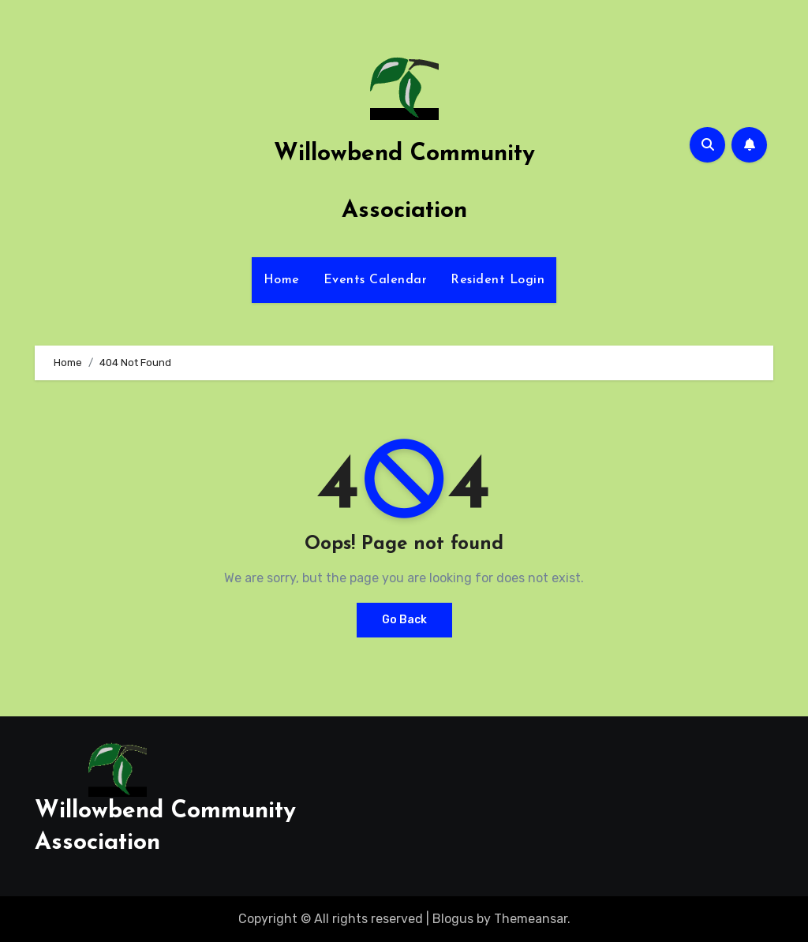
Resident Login (497, 280)
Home (282, 280)
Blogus (452, 918)
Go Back (404, 619)
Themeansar (530, 918)
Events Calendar (376, 280)
